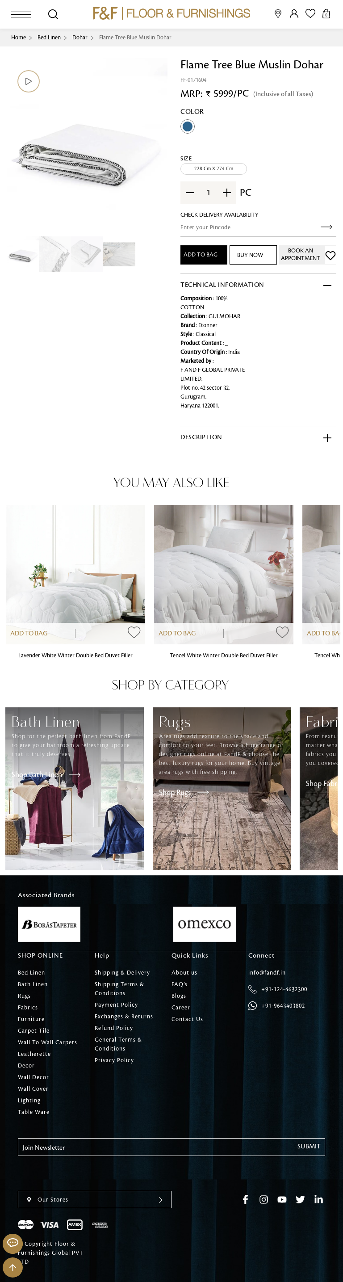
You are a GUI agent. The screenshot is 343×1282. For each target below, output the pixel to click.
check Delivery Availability (219, 215)
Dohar (80, 37)
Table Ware (34, 1112)
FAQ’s (180, 984)
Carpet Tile (34, 1031)
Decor (26, 1066)
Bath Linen (33, 984)
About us (184, 973)
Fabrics (28, 1008)
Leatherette (34, 1054)
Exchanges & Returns (124, 1016)
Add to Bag (28, 633)
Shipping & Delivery (122, 973)
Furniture (31, 1019)
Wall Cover (33, 1089)
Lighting (29, 1100)
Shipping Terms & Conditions (119, 988)
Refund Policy (114, 1028)
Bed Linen (49, 37)
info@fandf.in (267, 973)
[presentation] (86, 1173)
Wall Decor (33, 1077)
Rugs (24, 996)
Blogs (179, 996)
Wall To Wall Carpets (47, 1042)
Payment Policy (116, 1005)
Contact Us (187, 1019)
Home (18, 37)
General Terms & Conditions (118, 1044)
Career (181, 1008)
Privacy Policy (114, 1060)
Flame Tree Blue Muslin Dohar (135, 37)
